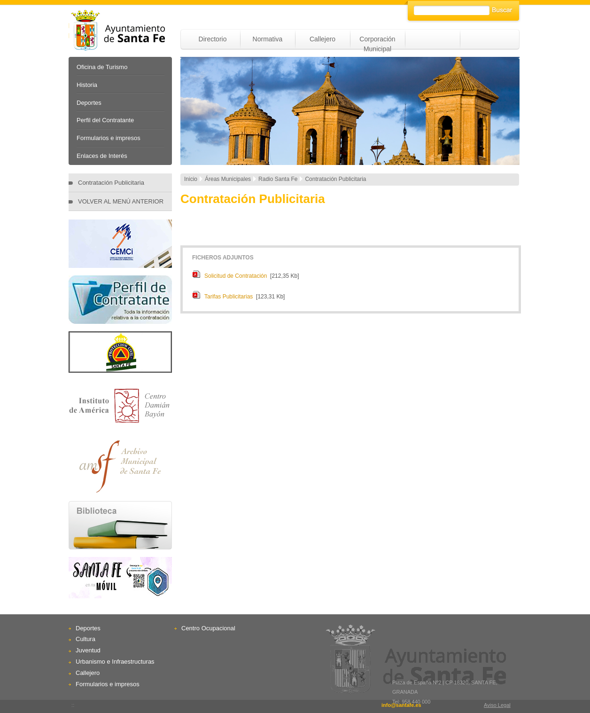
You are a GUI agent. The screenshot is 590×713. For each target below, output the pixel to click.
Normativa (268, 39)
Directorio (213, 39)
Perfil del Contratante (105, 120)
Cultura (85, 638)
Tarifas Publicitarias (228, 296)
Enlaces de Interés (102, 155)
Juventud (88, 650)
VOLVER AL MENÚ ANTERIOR (120, 201)
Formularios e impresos (108, 137)
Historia (87, 84)
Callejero (322, 39)
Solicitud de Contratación (235, 276)
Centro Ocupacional (208, 628)
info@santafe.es (401, 705)
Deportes (89, 102)
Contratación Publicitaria (111, 182)
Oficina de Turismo (102, 67)
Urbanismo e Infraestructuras (115, 661)
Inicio (190, 179)
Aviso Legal (497, 705)
